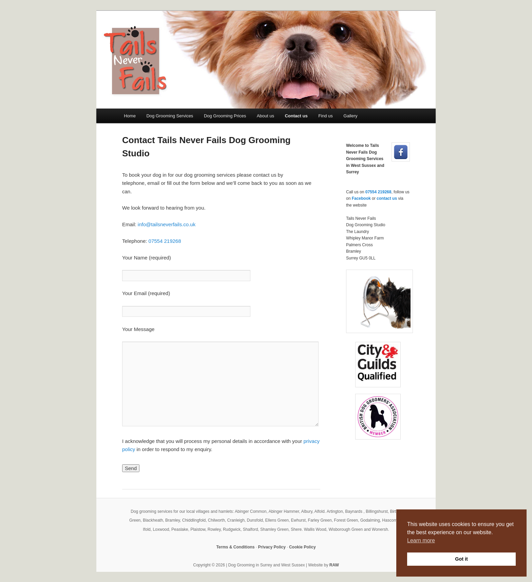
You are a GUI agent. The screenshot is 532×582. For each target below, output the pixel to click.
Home (130, 115)
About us (265, 115)
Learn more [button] (421, 540)
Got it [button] (461, 559)
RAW (334, 565)
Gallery (350, 115)
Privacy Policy (272, 547)
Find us (325, 115)
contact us (387, 198)
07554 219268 (165, 241)
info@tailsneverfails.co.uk (166, 224)
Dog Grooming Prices (225, 115)
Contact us (296, 115)
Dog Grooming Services (169, 115)
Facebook (361, 198)
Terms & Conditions (235, 547)
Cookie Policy (302, 547)
